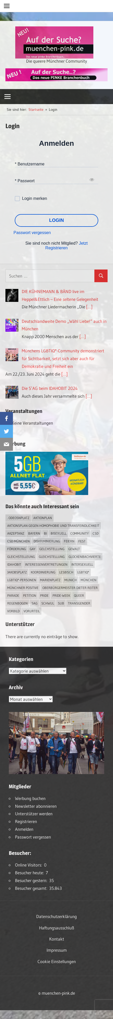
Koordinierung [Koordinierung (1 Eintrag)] (43, 572)
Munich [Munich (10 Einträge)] (70, 580)
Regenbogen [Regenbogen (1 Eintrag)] (17, 603)
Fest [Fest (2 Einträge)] (82, 541)
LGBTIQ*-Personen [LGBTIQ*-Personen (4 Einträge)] (21, 580)
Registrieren (26, 821)
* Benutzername (29, 164)
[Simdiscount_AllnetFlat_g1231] (46, 493)
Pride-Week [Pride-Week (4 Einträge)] (61, 595)
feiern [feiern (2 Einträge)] (69, 541)
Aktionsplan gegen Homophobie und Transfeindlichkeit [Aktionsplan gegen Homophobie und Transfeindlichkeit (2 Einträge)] (53, 525)
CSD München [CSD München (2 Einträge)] (18, 541)
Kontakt (56, 939)
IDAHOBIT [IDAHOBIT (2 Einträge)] (14, 564)
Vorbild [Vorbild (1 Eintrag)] (13, 611)
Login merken (34, 198)
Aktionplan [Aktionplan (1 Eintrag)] (42, 518)
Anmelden (24, 829)
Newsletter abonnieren (36, 806)
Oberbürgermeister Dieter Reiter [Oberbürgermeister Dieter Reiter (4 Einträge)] (70, 588)
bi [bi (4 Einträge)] (45, 533)
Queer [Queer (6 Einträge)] (79, 595)
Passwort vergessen (32, 232)
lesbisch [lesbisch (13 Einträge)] (66, 572)
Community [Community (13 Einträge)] (79, 533)
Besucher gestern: (32, 880)
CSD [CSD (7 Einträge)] (96, 533)
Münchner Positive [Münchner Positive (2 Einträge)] (23, 588)
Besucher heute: (30, 872)
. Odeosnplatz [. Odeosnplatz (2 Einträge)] (18, 518)
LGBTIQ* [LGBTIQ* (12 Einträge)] (83, 572)
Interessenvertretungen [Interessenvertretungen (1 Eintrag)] (46, 564)
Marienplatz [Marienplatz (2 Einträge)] (50, 580)
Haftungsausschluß (56, 927)
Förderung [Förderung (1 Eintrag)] (16, 549)
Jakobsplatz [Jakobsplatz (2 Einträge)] (17, 572)
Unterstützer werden (33, 813)
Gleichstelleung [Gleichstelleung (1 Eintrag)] (21, 557)
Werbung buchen (30, 798)
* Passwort (24, 180)
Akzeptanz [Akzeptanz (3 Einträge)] (15, 533)
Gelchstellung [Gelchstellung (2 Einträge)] (51, 549)
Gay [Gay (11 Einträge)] (32, 549)
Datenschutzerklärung (56, 916)
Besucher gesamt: (32, 888)
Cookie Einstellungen (56, 961)
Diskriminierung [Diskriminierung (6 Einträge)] (47, 541)
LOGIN (56, 220)
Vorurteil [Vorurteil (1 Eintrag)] (32, 611)
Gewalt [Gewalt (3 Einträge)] (74, 549)
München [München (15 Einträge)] (88, 580)
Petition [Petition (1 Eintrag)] (29, 595)
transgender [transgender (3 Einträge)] (79, 603)
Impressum (57, 950)
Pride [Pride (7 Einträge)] (44, 595)
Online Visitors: (29, 865)
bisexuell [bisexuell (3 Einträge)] (58, 533)
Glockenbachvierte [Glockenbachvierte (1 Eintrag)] (85, 557)
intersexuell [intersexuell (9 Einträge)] (82, 564)
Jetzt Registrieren (66, 245)
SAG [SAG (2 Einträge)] (34, 603)
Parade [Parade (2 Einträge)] (13, 595)
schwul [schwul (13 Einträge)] (47, 603)
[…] (89, 306)
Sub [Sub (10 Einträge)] (61, 603)
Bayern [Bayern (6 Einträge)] (34, 533)
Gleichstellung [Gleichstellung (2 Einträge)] (52, 557)
